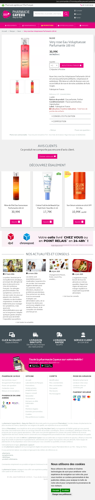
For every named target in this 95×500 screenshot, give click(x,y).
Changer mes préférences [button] (61, 494)
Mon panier (53, 388)
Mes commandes (55, 386)
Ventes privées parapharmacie (31, 389)
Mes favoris (53, 391)
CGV (27, 406)
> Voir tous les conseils (71, 296)
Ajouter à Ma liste (57, 69)
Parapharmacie (29, 26)
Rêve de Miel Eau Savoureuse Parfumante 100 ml (15, 207)
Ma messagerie (55, 394)
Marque (12, 31)
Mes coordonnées (56, 383)
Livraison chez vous (80, 383)
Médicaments (11, 26)
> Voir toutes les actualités (24, 322)
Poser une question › (83, 130)
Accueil (4, 31)
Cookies (29, 415)
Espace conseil (31, 393)
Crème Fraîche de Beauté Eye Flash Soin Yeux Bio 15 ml (47, 207)
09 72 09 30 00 (83, 337)
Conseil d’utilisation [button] (63, 116)
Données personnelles (34, 412)
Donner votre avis (47, 156)
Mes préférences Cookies (35, 417)
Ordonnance (30, 399)
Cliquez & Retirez (12, 337)
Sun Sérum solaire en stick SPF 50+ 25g (79, 207)
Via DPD (59, 338)
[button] (54, 65)
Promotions (47, 26)
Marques (84, 26)
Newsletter (30, 396)
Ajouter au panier (71, 65)
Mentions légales (32, 409)
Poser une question (9, 386)
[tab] (70, 116)
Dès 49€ (36, 339)
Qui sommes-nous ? (9, 380)
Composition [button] (58, 121)
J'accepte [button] (55, 490)
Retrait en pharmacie (80, 380)
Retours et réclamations (11, 391)
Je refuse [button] (65, 490)
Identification (54, 380)
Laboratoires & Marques (34, 383)
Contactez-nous (8, 388)
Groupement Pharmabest (11, 383)
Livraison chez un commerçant (79, 387)
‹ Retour (52, 130)
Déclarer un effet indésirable (32, 402)
